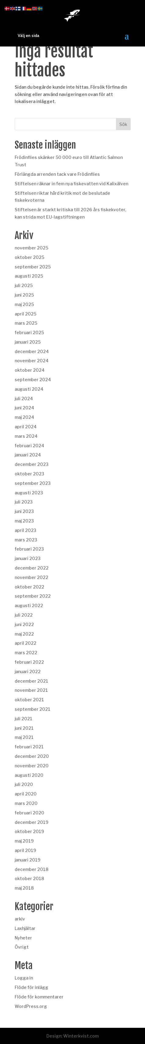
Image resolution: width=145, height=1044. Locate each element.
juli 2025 (24, 285)
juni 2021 (24, 728)
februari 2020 (29, 812)
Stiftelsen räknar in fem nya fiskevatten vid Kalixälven (71, 183)
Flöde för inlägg (31, 987)
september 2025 (33, 266)
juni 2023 (24, 511)
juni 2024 (24, 407)
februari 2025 (29, 332)
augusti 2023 (29, 492)
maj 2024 (24, 417)
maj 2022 (24, 633)
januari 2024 (28, 454)
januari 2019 (27, 859)
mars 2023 (26, 539)
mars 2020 (26, 803)
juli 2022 (24, 615)
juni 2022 (24, 624)
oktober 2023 (29, 473)
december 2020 (32, 756)
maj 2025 (24, 304)
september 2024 (33, 379)
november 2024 (32, 360)
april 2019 (25, 850)
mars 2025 (26, 323)
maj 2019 (24, 840)
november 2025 (31, 247)
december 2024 (32, 351)
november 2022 (31, 577)
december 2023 (32, 464)
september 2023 (33, 483)
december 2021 (31, 681)
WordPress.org (31, 1006)
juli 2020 (24, 784)
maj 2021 (24, 737)
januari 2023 (28, 558)
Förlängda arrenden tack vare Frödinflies (57, 174)
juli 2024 (24, 398)
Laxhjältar (25, 928)
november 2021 (31, 690)
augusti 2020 (29, 775)
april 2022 (25, 643)
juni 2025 (24, 294)
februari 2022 (29, 662)
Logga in (24, 977)
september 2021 (32, 709)
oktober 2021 (29, 699)
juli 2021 (23, 718)
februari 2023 (29, 549)
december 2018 (32, 869)
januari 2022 (28, 671)
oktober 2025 (29, 257)
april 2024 (26, 426)
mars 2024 (26, 436)
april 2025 (25, 313)
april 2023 (25, 530)
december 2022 (32, 567)
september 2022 (33, 596)
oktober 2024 (30, 370)
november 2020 (32, 765)
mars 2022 (26, 652)
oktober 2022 (29, 586)
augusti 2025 (29, 276)
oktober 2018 (29, 878)
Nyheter (23, 937)
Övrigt (22, 947)
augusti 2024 (29, 389)
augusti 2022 (29, 605)
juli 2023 (24, 501)
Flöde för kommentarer (39, 996)
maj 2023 (24, 520)
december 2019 (31, 822)
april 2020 (26, 793)
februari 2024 (29, 445)
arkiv (20, 918)
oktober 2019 (29, 831)
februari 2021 (29, 746)
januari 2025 (28, 342)
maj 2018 (24, 888)
